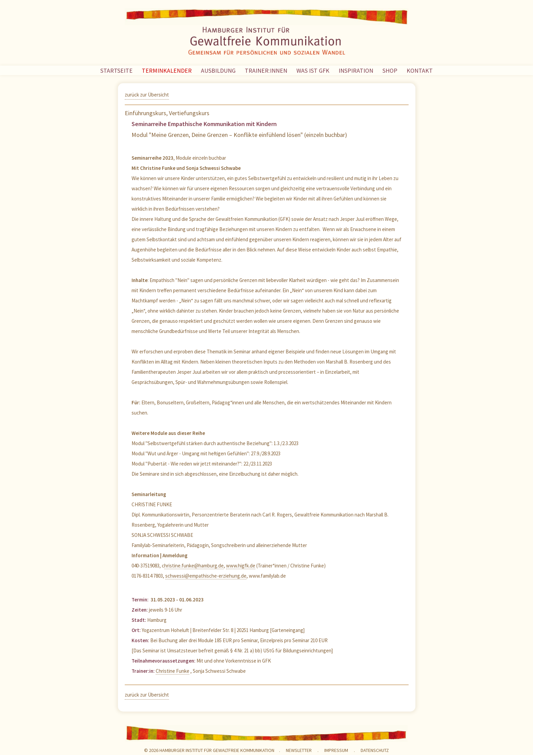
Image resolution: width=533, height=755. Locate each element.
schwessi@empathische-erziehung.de (205, 576)
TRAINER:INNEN (266, 70)
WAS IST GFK (312, 70)
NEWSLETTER (299, 750)
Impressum (336, 750)
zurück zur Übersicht (147, 94)
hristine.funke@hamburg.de (194, 565)
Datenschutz (375, 750)
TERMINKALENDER (167, 70)
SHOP (389, 70)
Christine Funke (172, 671)
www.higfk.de (240, 565)
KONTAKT (420, 70)
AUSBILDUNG (218, 70)
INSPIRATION (356, 70)
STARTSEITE (116, 70)
